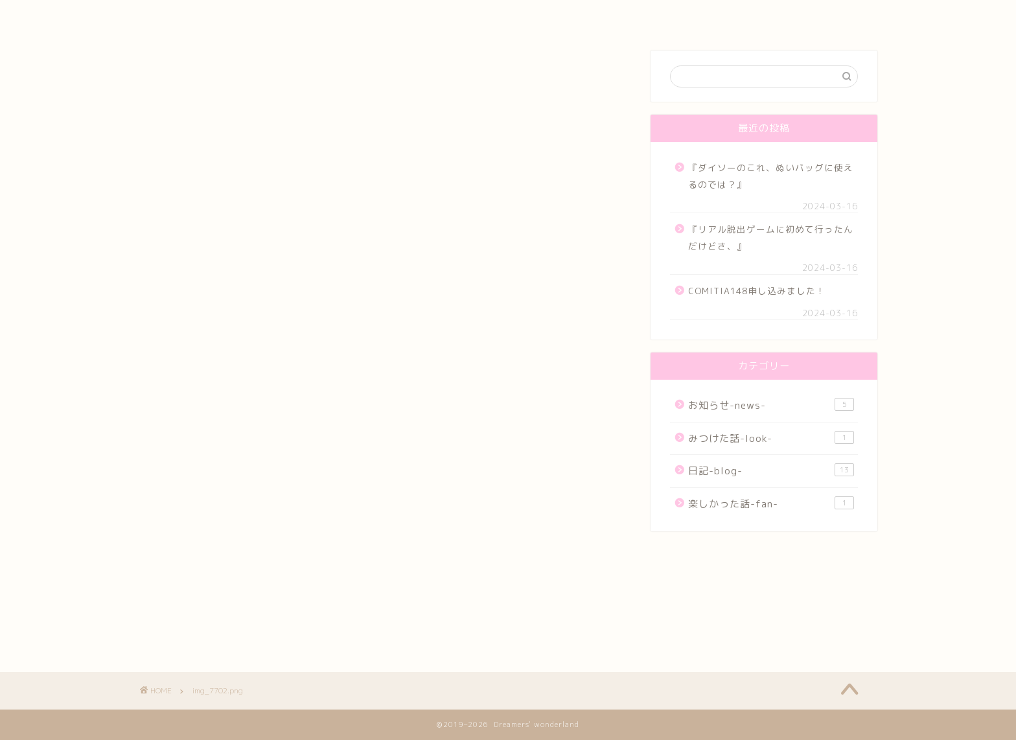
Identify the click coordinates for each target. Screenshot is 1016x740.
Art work (449, 16)
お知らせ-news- (771, 405)
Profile (325, 16)
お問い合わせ (691, 16)
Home (201, 16)
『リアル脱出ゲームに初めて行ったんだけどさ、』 (770, 237)
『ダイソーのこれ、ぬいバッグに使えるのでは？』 (770, 176)
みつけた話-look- (771, 438)
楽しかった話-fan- (771, 503)
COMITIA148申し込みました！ (757, 290)
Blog (571, 16)
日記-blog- (771, 470)
